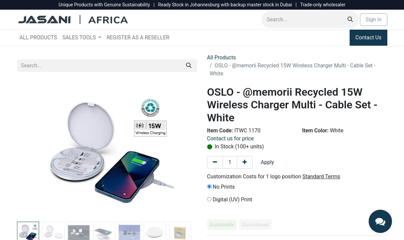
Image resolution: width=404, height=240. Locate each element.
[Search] (350, 19)
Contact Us (368, 37)
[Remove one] (215, 162)
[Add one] (245, 162)
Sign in (374, 19)
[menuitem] (38, 37)
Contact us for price (230, 138)
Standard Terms (321, 176)
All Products (221, 57)
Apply (267, 162)
